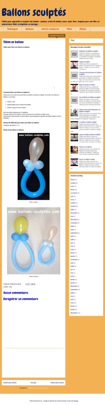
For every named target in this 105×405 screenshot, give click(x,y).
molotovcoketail (61, 401)
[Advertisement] (33, 363)
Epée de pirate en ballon (87, 85)
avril (72, 196)
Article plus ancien (57, 383)
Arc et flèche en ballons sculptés (89, 97)
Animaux (30, 29)
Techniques (12, 29)
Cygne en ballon (84, 62)
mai (72, 216)
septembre (74, 233)
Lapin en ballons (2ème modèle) (89, 134)
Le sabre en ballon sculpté (87, 122)
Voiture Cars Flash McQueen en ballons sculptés (89, 110)
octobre (73, 183)
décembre (74, 213)
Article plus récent (9, 383)
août (72, 236)
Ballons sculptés (34, 12)
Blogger (76, 401)
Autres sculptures (50, 29)
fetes (10, 287)
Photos (83, 29)
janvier (73, 256)
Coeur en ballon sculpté (87, 159)
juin (72, 243)
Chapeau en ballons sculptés (88, 51)
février (73, 180)
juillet (72, 209)
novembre (74, 193)
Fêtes (69, 29)
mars (72, 186)
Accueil (33, 383)
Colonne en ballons (85, 147)
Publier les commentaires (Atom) (38, 388)
